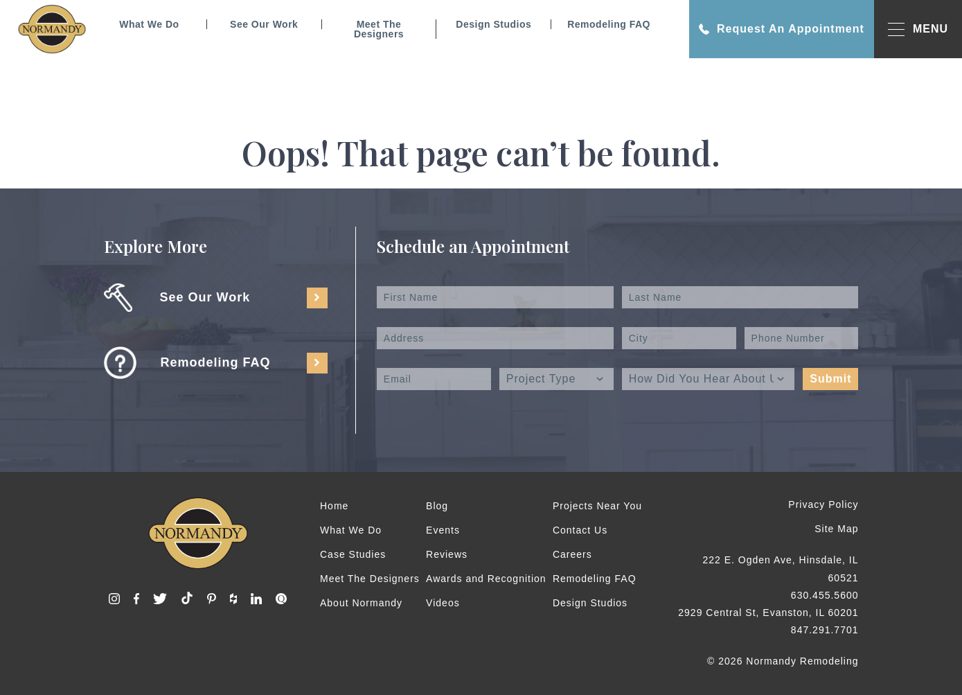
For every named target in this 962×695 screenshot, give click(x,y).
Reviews (446, 554)
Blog (437, 505)
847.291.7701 (825, 629)
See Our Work (264, 24)
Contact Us (580, 530)
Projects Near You (597, 505)
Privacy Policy (823, 504)
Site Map (836, 528)
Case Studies (353, 554)
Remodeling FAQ (608, 24)
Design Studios (493, 24)
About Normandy (361, 602)
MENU (918, 29)
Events (443, 530)
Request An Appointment (781, 29)
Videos (443, 602)
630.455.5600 (825, 595)
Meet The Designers (379, 29)
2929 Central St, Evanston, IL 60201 (768, 612)
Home (334, 505)
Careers (572, 554)
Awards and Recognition (486, 578)
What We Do (149, 24)
